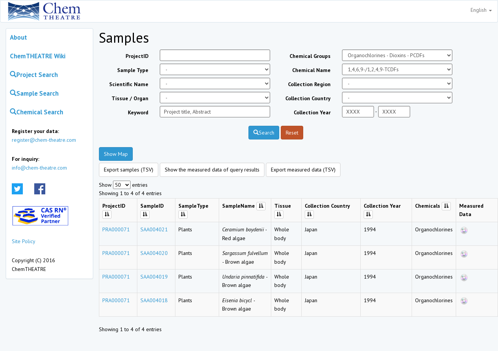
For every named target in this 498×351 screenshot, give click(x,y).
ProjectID (137, 56)
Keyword (138, 112)
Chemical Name (311, 70)
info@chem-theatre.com (39, 167)
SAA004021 (154, 229)
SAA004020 (154, 253)
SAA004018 (154, 300)
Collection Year (312, 112)
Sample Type (132, 70)
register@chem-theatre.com (44, 139)
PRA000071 (116, 229)
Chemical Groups (310, 56)
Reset (292, 132)
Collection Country (308, 98)
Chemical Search (36, 112)
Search (263, 132)
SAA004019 (154, 276)
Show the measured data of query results (212, 169)
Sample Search (34, 93)
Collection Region (309, 84)
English (481, 9)
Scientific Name (128, 84)
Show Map (116, 154)
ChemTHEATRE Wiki (37, 56)
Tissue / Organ (129, 98)
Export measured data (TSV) (303, 169)
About (18, 37)
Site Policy (23, 241)
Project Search (34, 75)
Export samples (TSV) (128, 169)
